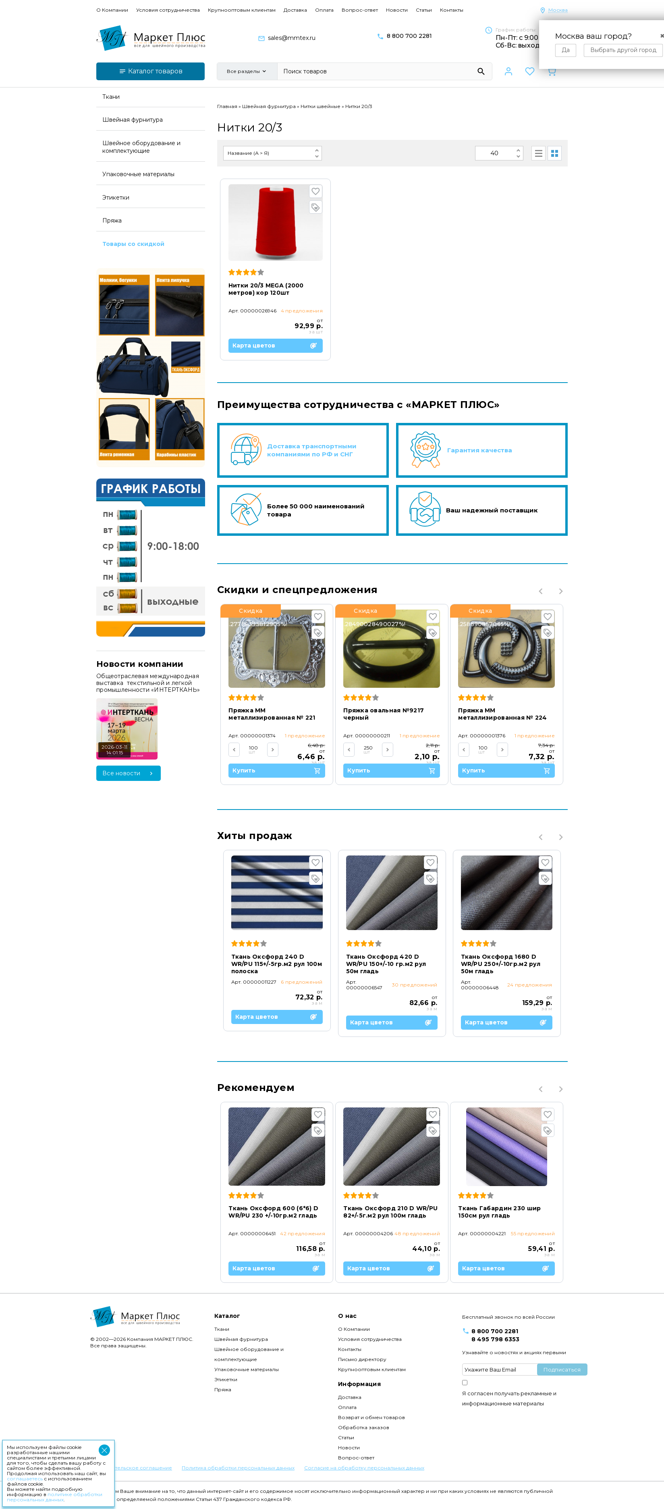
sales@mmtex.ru (291, 38)
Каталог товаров (151, 71)
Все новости (128, 773)
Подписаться (562, 1369)
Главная (227, 106)
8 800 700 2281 (494, 1331)
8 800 (409, 36)
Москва (558, 10)
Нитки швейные (320, 106)
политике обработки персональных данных (54, 1497)
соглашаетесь (25, 1479)
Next (561, 591)
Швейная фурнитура (269, 106)
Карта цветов (274, 345)
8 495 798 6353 (495, 1339)
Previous (541, 591)
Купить (276, 770)
